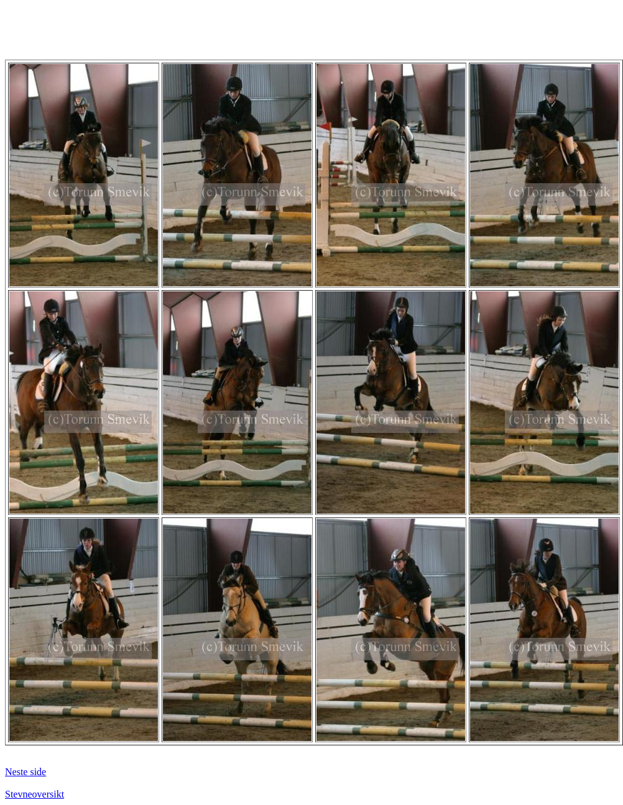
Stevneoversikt (34, 794)
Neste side (25, 771)
